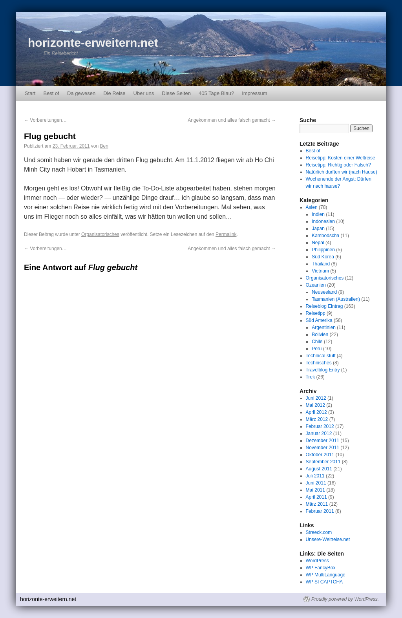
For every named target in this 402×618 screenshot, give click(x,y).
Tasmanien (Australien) (336, 299)
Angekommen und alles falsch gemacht (232, 120)
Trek (310, 377)
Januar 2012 (319, 433)
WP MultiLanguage (325, 575)
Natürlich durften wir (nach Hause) (341, 172)
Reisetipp (315, 313)
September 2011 (323, 461)
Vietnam (320, 271)
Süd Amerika (319, 320)
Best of (51, 93)
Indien (318, 214)
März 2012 (317, 419)
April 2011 (316, 497)
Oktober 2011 (320, 454)
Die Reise (114, 93)
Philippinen (323, 249)
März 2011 (317, 504)
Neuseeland (324, 292)
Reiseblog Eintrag (324, 306)
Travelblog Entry (323, 370)
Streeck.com (319, 532)
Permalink (226, 234)
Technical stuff (321, 355)
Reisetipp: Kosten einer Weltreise (340, 158)
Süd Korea (323, 257)
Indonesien (323, 221)
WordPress (317, 560)
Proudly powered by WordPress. (345, 599)
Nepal (318, 242)
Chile (317, 341)
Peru (317, 348)
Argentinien (324, 327)
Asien (312, 207)
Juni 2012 (316, 398)
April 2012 (316, 412)
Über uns (143, 93)
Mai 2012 (315, 405)
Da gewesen (81, 93)
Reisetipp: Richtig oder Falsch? (338, 165)
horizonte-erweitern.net (93, 42)
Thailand (321, 264)
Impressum (254, 93)
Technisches (319, 363)
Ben (104, 146)
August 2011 (319, 469)
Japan (318, 228)
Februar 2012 (320, 426)
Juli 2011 (315, 476)
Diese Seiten (176, 93)
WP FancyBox (321, 567)
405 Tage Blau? (216, 93)
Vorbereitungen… (45, 120)
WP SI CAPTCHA (324, 582)
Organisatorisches (100, 234)
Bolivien (320, 334)
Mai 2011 (315, 490)
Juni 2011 (316, 483)
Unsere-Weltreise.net (328, 539)
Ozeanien (316, 285)
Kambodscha (325, 235)
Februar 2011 (320, 511)
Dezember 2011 (322, 440)
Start (30, 93)
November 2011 (322, 447)
